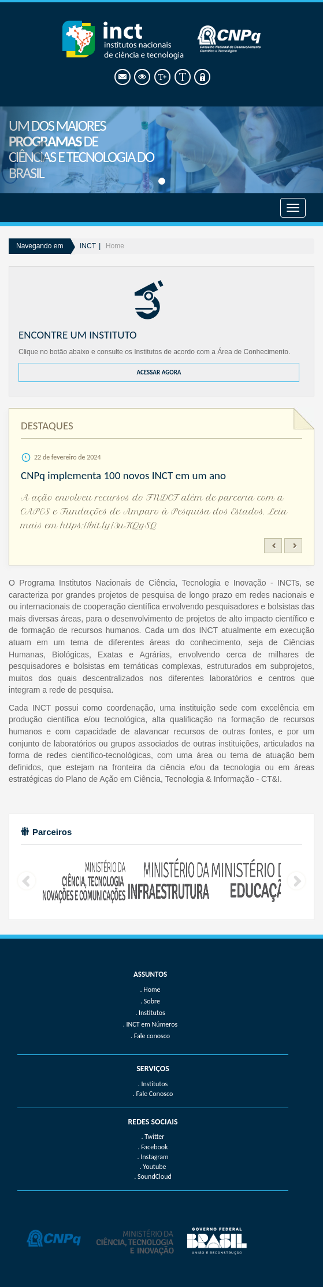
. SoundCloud (153, 1176)
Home (115, 246)
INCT (88, 246)
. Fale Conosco (153, 1094)
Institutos (152, 1013)
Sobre (152, 1001)
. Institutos (153, 1084)
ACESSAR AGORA (158, 372)
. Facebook (153, 1147)
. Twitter (152, 1136)
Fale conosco (152, 1036)
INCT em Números (152, 1024)
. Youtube (153, 1167)
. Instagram (152, 1157)
